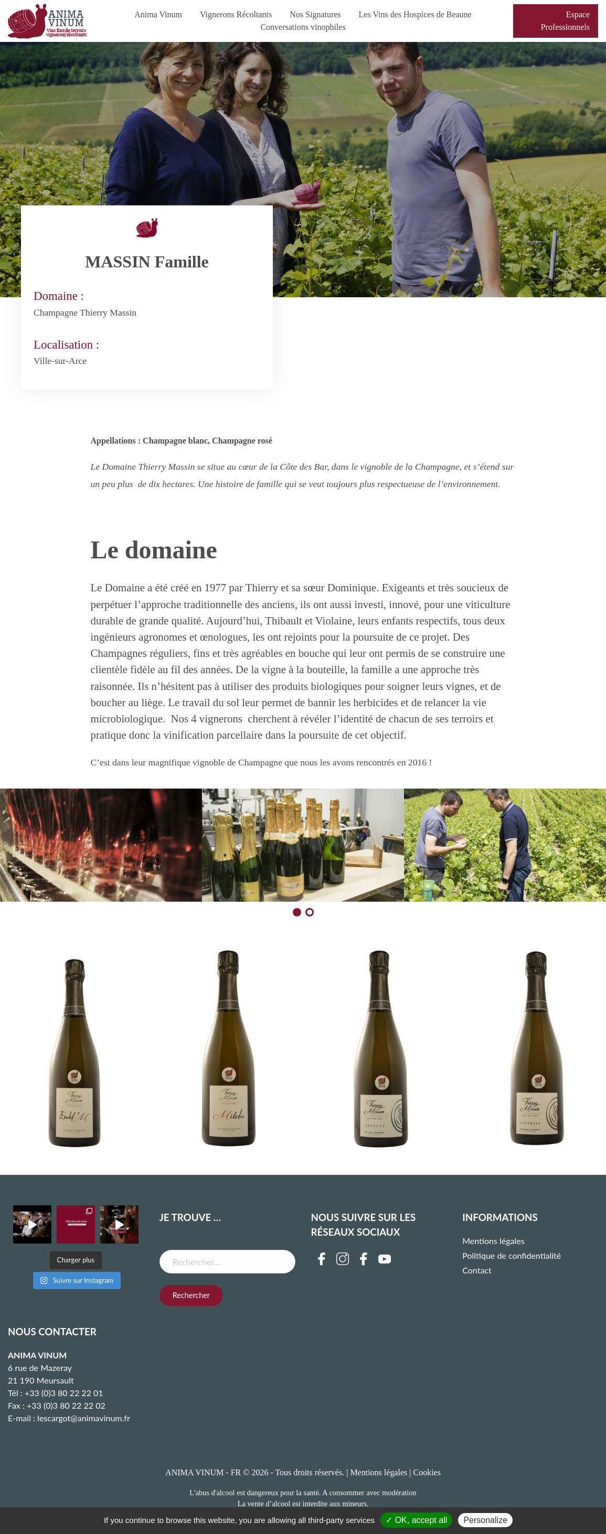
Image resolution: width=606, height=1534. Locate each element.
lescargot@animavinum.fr (83, 1418)
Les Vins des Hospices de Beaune (415, 14)
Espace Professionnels (565, 20)
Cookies (426, 1472)
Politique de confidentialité (511, 1255)
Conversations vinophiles (302, 27)
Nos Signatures (315, 14)
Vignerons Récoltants (236, 14)
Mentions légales (493, 1241)
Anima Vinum (158, 14)
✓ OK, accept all (416, 1520)
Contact (476, 1270)
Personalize (485, 1520)
